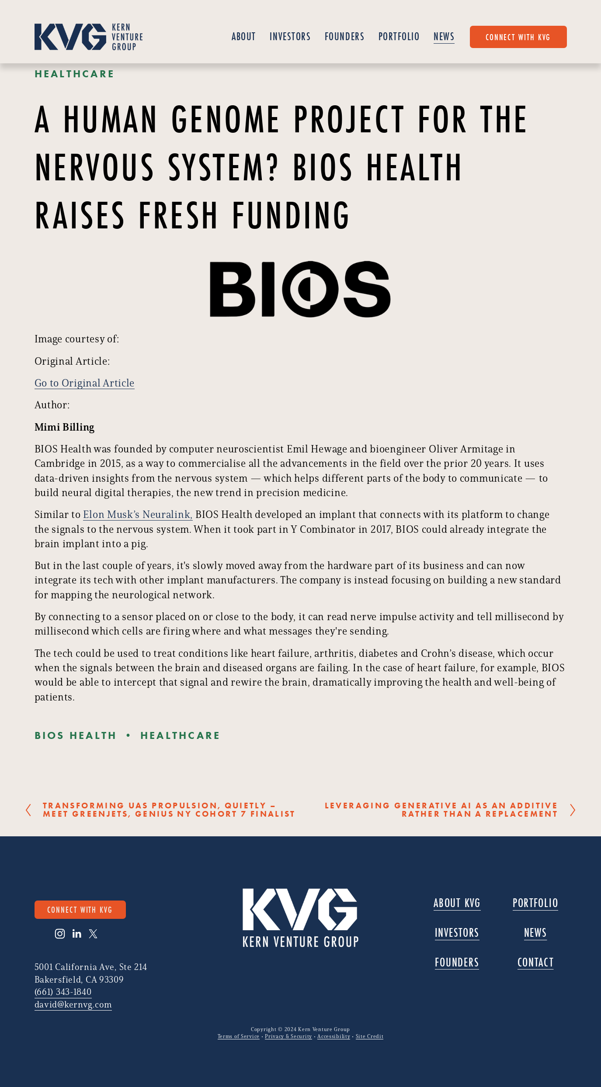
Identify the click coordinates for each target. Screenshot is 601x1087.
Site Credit (370, 1036)
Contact (536, 962)
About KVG (457, 903)
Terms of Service (239, 1036)
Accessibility (333, 1036)
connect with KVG (518, 36)
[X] (93, 933)
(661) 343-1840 (63, 991)
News (444, 36)
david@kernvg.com (73, 1004)
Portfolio (399, 36)
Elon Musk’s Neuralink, (138, 514)
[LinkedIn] (76, 933)
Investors (290, 36)
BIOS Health (76, 735)
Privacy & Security (288, 1036)
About (244, 36)
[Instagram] (60, 933)
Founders (345, 36)
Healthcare (75, 73)
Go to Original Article (85, 382)
